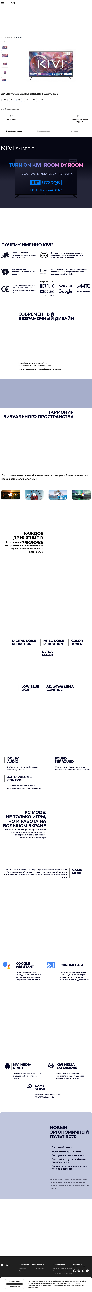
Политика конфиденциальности (63, 1268)
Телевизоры (39, 1268)
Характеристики (43, 102)
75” (42, 71)
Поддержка (22, 1270)
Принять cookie (14, 1281)
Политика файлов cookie (61, 1270)
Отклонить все (14, 1286)
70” (34, 71)
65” (27, 71)
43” (4, 71)
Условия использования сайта (62, 1273)
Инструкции (73, 102)
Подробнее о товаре (14, 102)
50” (12, 71)
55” (19, 71)
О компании (22, 1268)
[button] (4, 13)
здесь (36, 1287)
